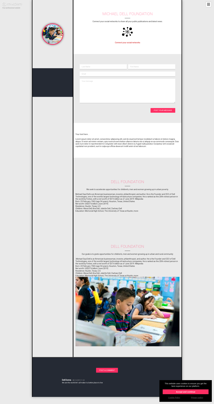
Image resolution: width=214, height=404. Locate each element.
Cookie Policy (174, 397)
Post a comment (107, 370)
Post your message (163, 110)
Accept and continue (185, 392)
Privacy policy (197, 397)
